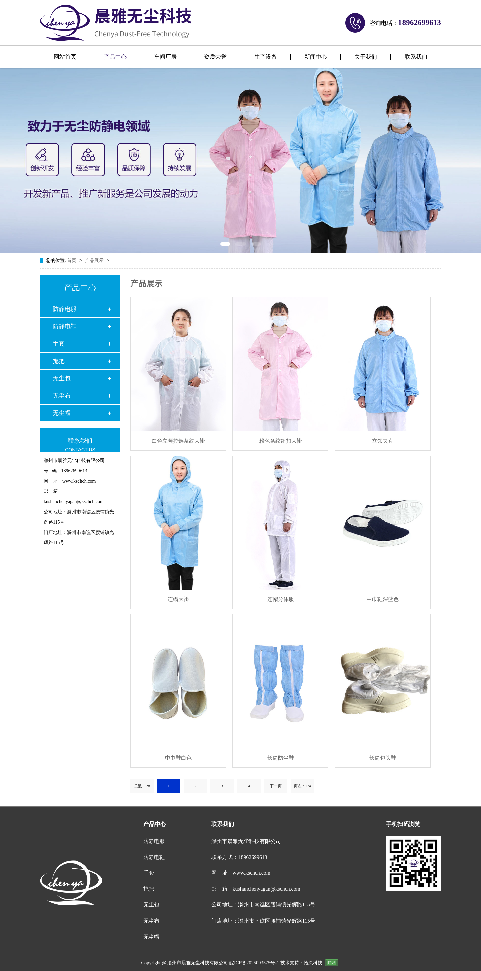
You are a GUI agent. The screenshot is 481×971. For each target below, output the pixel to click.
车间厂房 (165, 57)
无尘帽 (62, 413)
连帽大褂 (178, 599)
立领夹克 (382, 441)
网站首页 (65, 57)
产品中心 (115, 57)
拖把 (59, 361)
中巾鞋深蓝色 (383, 599)
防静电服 (65, 309)
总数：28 (142, 786)
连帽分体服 (280, 599)
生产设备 (265, 57)
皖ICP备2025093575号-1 (254, 957)
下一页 (276, 786)
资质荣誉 (215, 57)
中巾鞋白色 (178, 758)
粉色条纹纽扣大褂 (280, 441)
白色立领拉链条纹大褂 (178, 441)
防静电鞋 (65, 326)
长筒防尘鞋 (280, 758)
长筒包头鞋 (382, 758)
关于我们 (365, 57)
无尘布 (62, 395)
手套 (59, 343)
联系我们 (416, 57)
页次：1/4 (302, 786)
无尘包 (62, 378)
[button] (225, 244)
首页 (72, 260)
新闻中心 (315, 57)
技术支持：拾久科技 (301, 957)
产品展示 (95, 260)
